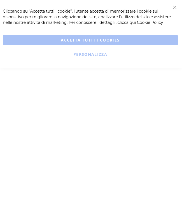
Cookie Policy (150, 22)
